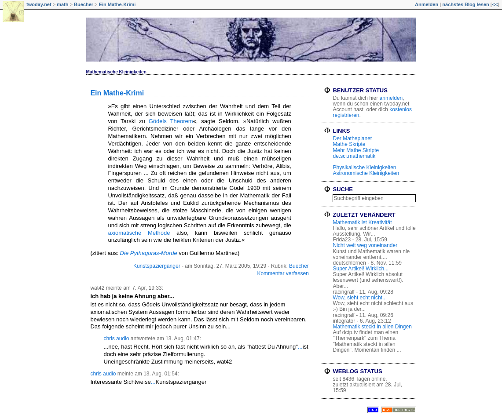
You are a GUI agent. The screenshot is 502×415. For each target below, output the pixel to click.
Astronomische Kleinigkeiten (366, 173)
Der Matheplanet (352, 138)
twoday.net (38, 4)
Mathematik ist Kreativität (362, 222)
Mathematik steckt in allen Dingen (372, 327)
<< (495, 4)
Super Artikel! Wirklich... (360, 269)
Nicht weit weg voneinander (365, 245)
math (62, 4)
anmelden (391, 98)
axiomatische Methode (139, 232)
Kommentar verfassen (282, 273)
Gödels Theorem (171, 121)
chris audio (116, 338)
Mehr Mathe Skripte (356, 150)
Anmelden (426, 4)
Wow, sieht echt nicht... (360, 298)
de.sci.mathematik (354, 156)
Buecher (83, 4)
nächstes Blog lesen (465, 4)
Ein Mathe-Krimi (117, 4)
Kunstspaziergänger (156, 266)
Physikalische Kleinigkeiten (364, 167)
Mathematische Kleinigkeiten (116, 71)
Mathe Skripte (349, 144)
